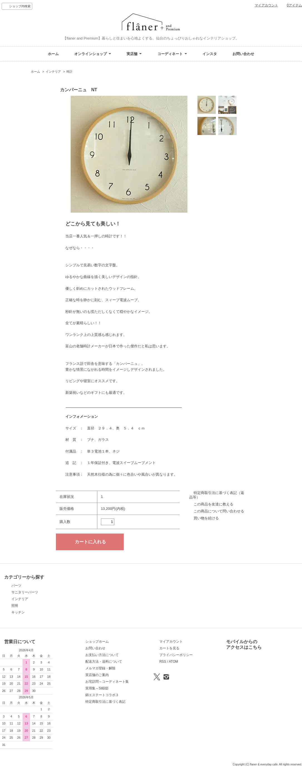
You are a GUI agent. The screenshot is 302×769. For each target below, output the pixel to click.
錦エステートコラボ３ (102, 695)
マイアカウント (266, 5)
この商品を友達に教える (213, 504)
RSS (162, 662)
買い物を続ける (206, 518)
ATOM (173, 662)
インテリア (53, 71)
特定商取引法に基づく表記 (105, 702)
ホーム (53, 54)
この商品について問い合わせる (219, 511)
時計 (69, 71)
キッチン (18, 612)
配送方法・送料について (103, 662)
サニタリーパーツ (24, 592)
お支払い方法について (102, 655)
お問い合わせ (243, 54)
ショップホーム (97, 641)
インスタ (209, 54)
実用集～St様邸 (96, 688)
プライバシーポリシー (176, 655)
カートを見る (169, 648)
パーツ (16, 586)
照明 (14, 606)
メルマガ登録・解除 (100, 668)
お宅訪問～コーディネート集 (107, 682)
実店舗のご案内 (97, 675)
